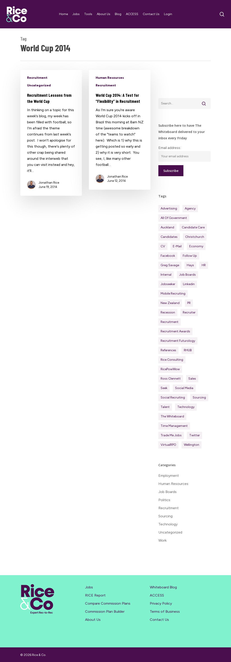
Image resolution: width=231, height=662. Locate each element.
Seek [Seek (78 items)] (164, 388)
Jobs (89, 587)
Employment (168, 475)
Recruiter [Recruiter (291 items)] (189, 312)
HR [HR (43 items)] (204, 265)
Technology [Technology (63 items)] (185, 407)
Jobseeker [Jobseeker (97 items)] (168, 284)
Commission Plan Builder (105, 611)
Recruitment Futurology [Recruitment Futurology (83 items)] (178, 341)
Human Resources (110, 78)
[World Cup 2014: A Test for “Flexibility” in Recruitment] (119, 130)
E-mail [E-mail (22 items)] (177, 246)
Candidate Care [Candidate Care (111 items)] (193, 227)
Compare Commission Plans (107, 603)
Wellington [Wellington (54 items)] (191, 445)
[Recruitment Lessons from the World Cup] (51, 133)
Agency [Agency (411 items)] (190, 208)
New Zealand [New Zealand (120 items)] (170, 303)
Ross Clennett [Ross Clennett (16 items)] (171, 379)
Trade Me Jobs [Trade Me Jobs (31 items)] (171, 435)
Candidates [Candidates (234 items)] (169, 237)
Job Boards (167, 492)
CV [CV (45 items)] (163, 246)
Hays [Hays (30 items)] (190, 265)
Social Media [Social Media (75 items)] (184, 388)
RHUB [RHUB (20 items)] (188, 350)
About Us (93, 619)
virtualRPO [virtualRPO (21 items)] (168, 445)
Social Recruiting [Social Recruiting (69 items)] (173, 397)
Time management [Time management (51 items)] (174, 426)
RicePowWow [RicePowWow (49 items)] (170, 369)
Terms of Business (165, 611)
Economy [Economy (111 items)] (196, 246)
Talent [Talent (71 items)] (165, 407)
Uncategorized (39, 85)
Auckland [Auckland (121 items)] (167, 227)
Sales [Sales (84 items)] (192, 379)
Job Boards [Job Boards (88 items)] (187, 275)
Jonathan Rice (49, 183)
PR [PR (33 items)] (189, 303)
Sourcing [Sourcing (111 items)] (199, 397)
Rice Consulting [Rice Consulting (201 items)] (172, 360)
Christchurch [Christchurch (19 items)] (194, 237)
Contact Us (159, 619)
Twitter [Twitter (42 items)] (194, 435)
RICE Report (95, 595)
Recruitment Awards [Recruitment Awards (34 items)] (175, 331)
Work (162, 540)
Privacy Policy (161, 603)
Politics (164, 500)
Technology (168, 524)
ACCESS (157, 595)
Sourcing (165, 516)
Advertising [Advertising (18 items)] (169, 208)
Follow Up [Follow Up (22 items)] (190, 256)
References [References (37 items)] (168, 350)
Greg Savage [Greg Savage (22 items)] (170, 265)
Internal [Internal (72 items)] (166, 275)
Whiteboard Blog (163, 587)
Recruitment (37, 78)
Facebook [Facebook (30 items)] (168, 256)
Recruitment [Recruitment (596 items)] (169, 322)
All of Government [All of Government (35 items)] (174, 218)
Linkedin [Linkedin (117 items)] (189, 284)
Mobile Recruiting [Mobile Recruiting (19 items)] (173, 293)
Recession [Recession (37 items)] (168, 312)
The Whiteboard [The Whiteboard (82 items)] (172, 416)
